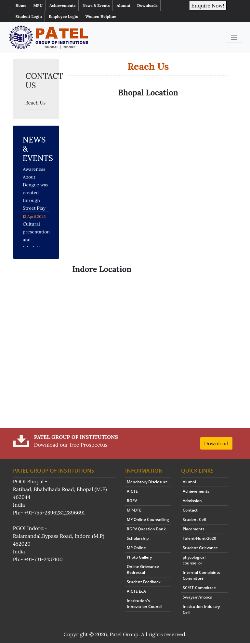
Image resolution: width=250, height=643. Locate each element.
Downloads (147, 5)
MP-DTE (134, 510)
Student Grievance (200, 547)
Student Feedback (144, 582)
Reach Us (35, 103)
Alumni (123, 5)
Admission (192, 500)
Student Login (29, 16)
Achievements (62, 5)
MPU (37, 5)
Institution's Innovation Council (144, 603)
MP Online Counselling (148, 519)
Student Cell (194, 519)
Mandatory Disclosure (147, 482)
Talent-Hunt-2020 (199, 538)
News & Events (96, 5)
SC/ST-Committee (199, 587)
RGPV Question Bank (146, 529)
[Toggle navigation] (234, 37)
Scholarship (138, 538)
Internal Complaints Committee (201, 575)
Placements (193, 529)
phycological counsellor (194, 560)
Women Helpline (100, 16)
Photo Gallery (139, 557)
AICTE (132, 491)
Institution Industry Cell (201, 609)
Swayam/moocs (197, 597)
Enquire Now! (207, 5)
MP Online (136, 547)
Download (216, 443)
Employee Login (63, 16)
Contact (190, 510)
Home (21, 5)
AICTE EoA (136, 591)
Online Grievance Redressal (143, 569)
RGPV (132, 500)
